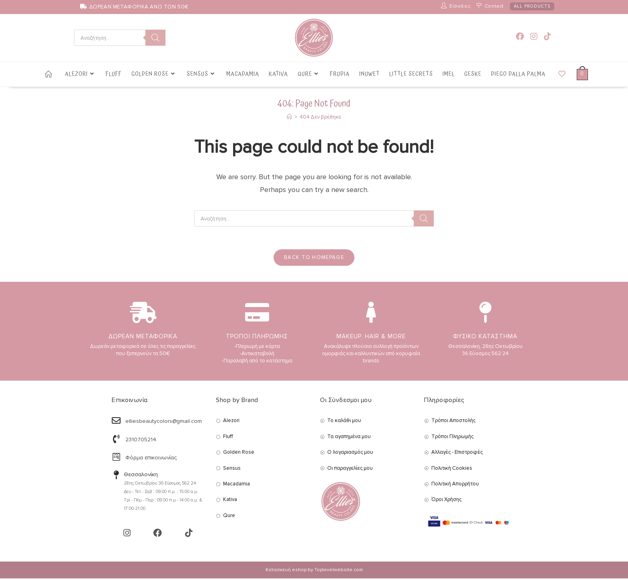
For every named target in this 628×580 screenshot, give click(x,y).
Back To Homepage (314, 259)
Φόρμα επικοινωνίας (151, 459)
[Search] (155, 38)
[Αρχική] (289, 117)
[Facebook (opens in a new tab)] (520, 36)
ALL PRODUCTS (532, 6)
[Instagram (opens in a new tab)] (534, 36)
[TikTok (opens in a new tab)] (547, 36)
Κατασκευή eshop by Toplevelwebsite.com (314, 571)
